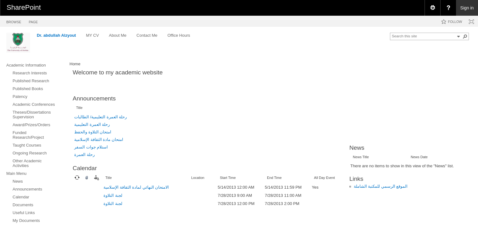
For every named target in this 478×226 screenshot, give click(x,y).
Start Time (228, 178)
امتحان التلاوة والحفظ (92, 132)
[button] (465, 36)
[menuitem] (432, 8)
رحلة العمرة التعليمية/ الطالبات (100, 117)
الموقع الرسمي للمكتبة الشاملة (381, 186)
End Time (274, 178)
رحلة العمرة (84, 154)
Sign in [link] (467, 7)
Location (197, 178)
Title (79, 108)
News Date (419, 157)
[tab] (14, 21)
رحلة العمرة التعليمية (92, 124)
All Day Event (324, 178)
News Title (361, 157)
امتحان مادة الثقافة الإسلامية (98, 139)
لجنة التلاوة (112, 195)
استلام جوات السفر (91, 147)
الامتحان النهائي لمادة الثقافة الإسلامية (136, 187)
